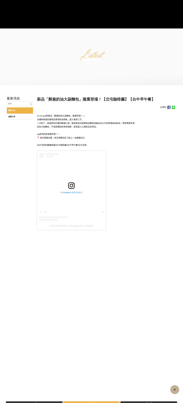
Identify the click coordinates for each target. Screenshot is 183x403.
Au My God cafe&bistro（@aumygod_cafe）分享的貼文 (71, 226)
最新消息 (130, 24)
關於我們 (39, 24)
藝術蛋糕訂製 (89, 24)
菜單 (50, 24)
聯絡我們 (144, 24)
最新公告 (11, 110)
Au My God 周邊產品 (67, 24)
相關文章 (11, 117)
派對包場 (104, 24)
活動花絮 (117, 24)
